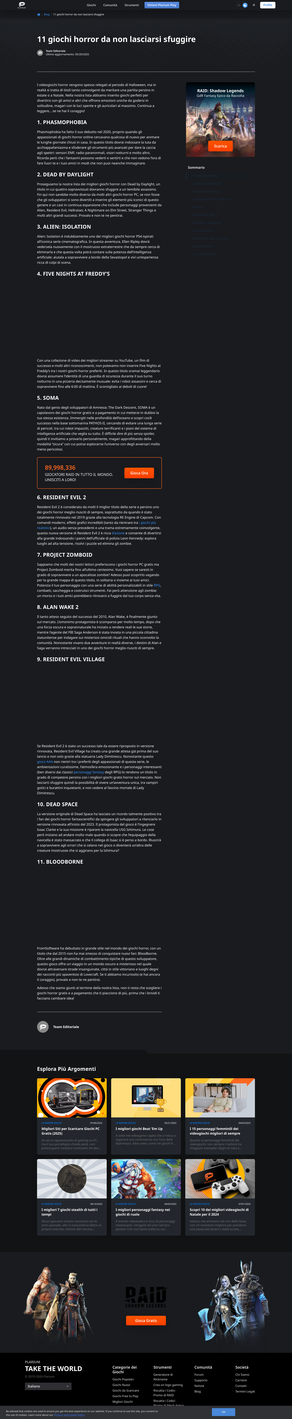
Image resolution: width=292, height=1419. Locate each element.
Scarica (220, 146)
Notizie (199, 1386)
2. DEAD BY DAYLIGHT (206, 184)
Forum (199, 1375)
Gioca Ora (139, 472)
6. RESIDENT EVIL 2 (204, 215)
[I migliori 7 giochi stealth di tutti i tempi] (72, 1197)
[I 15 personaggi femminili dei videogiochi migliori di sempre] (220, 1116)
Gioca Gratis (146, 1320)
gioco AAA (45, 762)
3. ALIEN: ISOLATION (205, 191)
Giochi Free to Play (125, 1396)
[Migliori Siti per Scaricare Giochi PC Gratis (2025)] (72, 1116)
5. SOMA (197, 207)
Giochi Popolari (123, 1379)
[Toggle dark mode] (242, 5)
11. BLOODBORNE (204, 254)
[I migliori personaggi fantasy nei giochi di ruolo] (146, 1197)
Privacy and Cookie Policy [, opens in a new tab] (69, 1415)
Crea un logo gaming (168, 1385)
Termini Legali (245, 1391)
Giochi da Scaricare (125, 1390)
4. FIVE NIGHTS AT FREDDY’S (211, 199)
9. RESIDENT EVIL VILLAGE (209, 238)
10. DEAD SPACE (202, 246)
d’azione (118, 533)
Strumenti (132, 5)
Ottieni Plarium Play (161, 5)
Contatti (241, 1386)
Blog (47, 14)
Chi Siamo (242, 1375)
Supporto (200, 1380)
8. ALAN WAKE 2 (202, 231)
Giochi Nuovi (121, 1385)
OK (223, 1412)
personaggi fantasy (89, 772)
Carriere (241, 1380)
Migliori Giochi (122, 1402)
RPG (157, 585)
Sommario (196, 167)
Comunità (110, 5)
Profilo (267, 5)
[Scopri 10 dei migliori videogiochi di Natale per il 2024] (220, 1197)
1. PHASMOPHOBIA (205, 176)
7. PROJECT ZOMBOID (206, 223)
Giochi (91, 5)
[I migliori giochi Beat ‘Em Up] (146, 1116)
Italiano (34, 1386)
